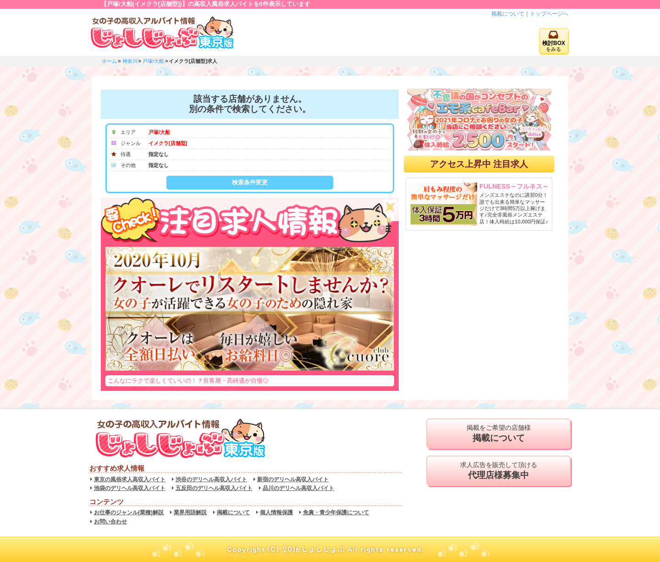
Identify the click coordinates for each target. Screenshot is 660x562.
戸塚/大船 (153, 61)
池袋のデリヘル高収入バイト (129, 488)
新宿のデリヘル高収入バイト (293, 479)
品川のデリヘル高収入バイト (298, 488)
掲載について (507, 14)
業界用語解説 (190, 512)
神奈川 (130, 61)
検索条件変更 (250, 182)
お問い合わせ (110, 521)
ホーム (109, 61)
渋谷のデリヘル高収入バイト (211, 479)
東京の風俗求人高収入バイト (129, 479)
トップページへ (549, 14)
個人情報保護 (276, 512)
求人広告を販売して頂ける (498, 470)
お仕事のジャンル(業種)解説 (129, 512)
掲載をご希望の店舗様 (498, 433)
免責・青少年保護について (336, 512)
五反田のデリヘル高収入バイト (214, 488)
